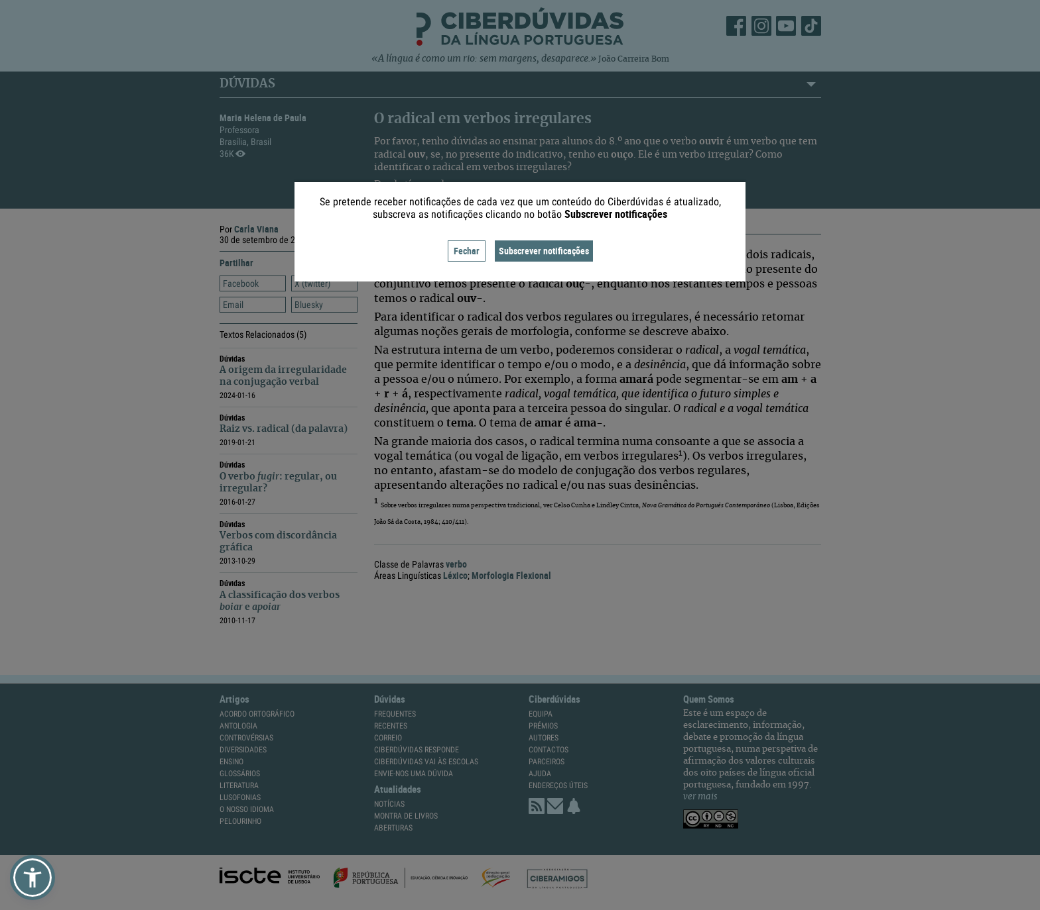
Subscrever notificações (544, 250)
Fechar (467, 250)
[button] (32, 877)
